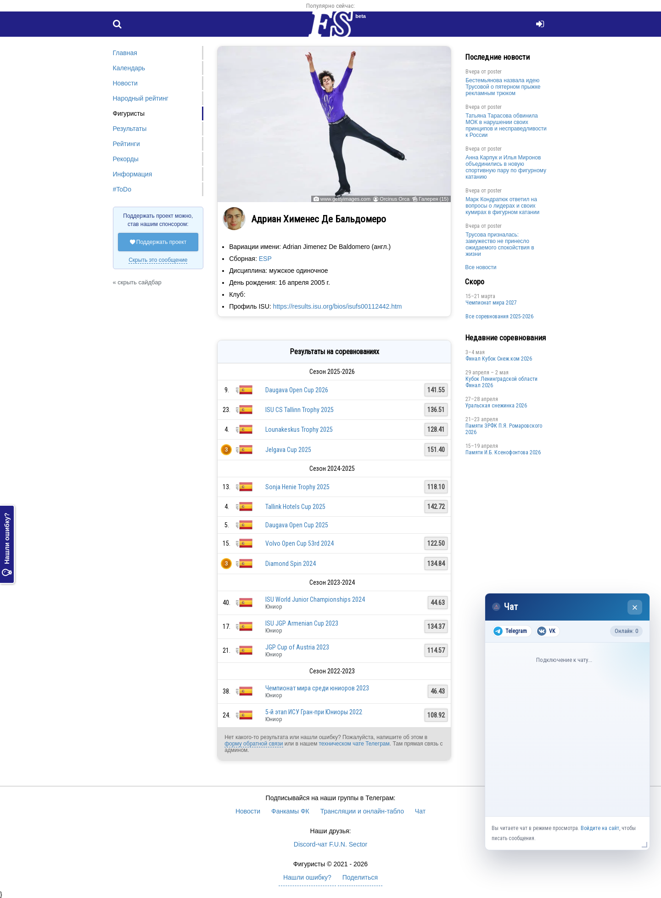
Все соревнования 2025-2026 (499, 316)
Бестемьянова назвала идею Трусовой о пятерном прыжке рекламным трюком (502, 86)
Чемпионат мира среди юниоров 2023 (317, 688)
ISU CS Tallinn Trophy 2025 (299, 409)
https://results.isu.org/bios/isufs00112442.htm (337, 306)
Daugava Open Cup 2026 (296, 390)
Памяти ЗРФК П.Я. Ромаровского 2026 (503, 429)
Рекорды (126, 159)
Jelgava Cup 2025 (288, 449)
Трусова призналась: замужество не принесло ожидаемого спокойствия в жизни (499, 244)
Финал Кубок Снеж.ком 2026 (498, 359)
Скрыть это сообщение (158, 260)
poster (494, 71)
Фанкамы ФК (290, 811)
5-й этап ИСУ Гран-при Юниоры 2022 (313, 712)
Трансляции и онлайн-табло (362, 811)
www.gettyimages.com (345, 199)
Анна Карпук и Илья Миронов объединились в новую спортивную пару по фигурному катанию (505, 167)
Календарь (129, 68)
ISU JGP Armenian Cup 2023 (301, 623)
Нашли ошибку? (6, 544)
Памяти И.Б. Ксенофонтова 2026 (503, 452)
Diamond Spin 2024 (290, 563)
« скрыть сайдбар (137, 282)
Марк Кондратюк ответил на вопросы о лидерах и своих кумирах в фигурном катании (502, 205)
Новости (125, 83)
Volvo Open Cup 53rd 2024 (299, 543)
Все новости (480, 267)
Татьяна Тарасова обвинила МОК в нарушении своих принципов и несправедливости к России (506, 125)
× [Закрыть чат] (635, 607)
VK (546, 631)
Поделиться (360, 877)
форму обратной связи (253, 743)
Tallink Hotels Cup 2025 (295, 506)
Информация (132, 174)
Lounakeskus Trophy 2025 (299, 429)
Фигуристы (129, 113)
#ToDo (122, 189)
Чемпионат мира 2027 (491, 302)
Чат (420, 811)
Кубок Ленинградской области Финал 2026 (501, 382)
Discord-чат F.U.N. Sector (330, 844)
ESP (265, 258)
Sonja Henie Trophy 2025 (297, 487)
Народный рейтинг (140, 98)
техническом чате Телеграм (354, 743)
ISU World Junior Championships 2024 (315, 599)
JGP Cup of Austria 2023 (297, 647)
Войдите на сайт (600, 828)
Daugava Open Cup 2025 (296, 525)
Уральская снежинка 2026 (496, 405)
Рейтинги (126, 143)
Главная (125, 52)
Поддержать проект (158, 242)
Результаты (130, 128)
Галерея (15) (433, 199)
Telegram (510, 631)
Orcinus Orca (394, 199)
